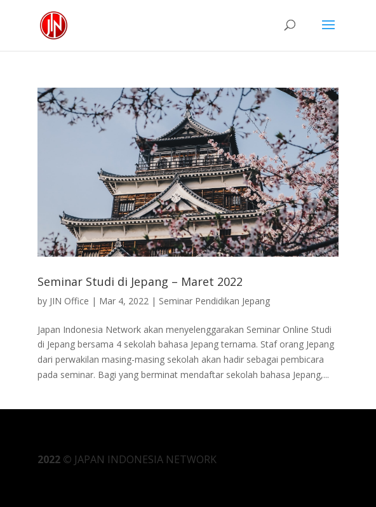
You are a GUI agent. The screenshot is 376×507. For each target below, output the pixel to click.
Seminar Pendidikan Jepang (214, 301)
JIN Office (69, 301)
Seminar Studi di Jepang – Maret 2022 (140, 281)
